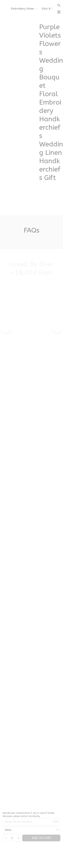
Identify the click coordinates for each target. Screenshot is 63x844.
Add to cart (41, 838)
